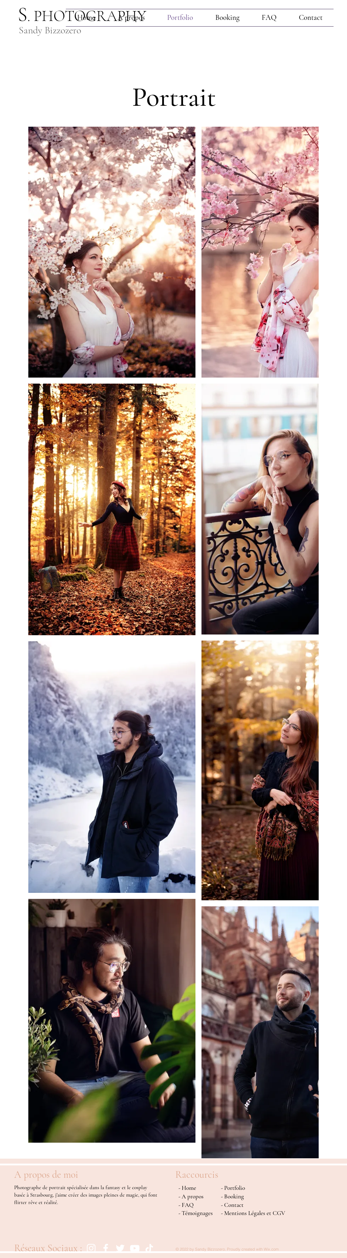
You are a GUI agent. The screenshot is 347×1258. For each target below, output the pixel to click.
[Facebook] (106, 1248)
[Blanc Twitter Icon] (120, 1248)
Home (189, 1188)
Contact (234, 1205)
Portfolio (234, 1188)
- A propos (191, 1196)
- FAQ (186, 1205)
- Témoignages (195, 1213)
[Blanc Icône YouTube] (135, 1248)
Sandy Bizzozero (50, 30)
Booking (234, 1196)
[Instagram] (91, 1248)
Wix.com (271, 1249)
